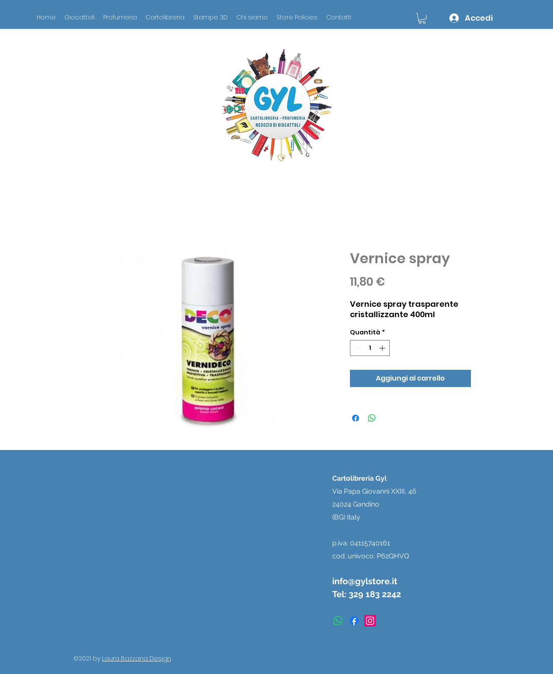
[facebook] (354, 621)
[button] (422, 18)
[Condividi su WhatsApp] (372, 418)
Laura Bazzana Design (136, 658)
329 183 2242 (375, 594)
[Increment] (383, 348)
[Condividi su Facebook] (355, 418)
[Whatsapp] (338, 621)
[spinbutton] (370, 348)
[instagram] (370, 621)
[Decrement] (356, 348)
